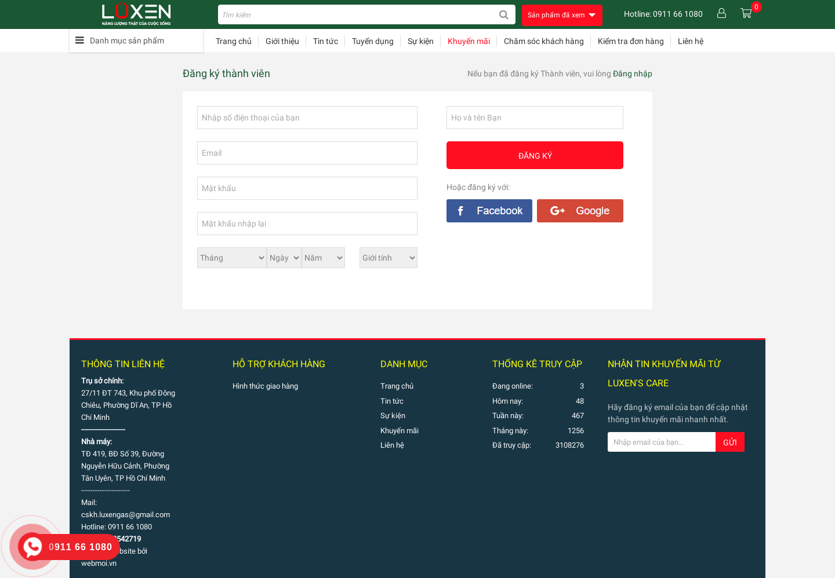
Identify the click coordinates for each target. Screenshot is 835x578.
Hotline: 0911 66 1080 (663, 14)
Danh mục (403, 364)
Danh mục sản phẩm (127, 40)
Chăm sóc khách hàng (544, 41)
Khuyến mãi (469, 41)
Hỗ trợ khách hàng (279, 364)
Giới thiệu (282, 41)
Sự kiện (421, 41)
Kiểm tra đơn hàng (631, 41)
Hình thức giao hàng (265, 386)
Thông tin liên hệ (123, 364)
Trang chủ (234, 41)
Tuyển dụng (373, 41)
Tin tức (325, 41)
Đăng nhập (632, 73)
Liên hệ (690, 41)
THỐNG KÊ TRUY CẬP (537, 364)
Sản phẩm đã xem (556, 15)
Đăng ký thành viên (226, 73)
